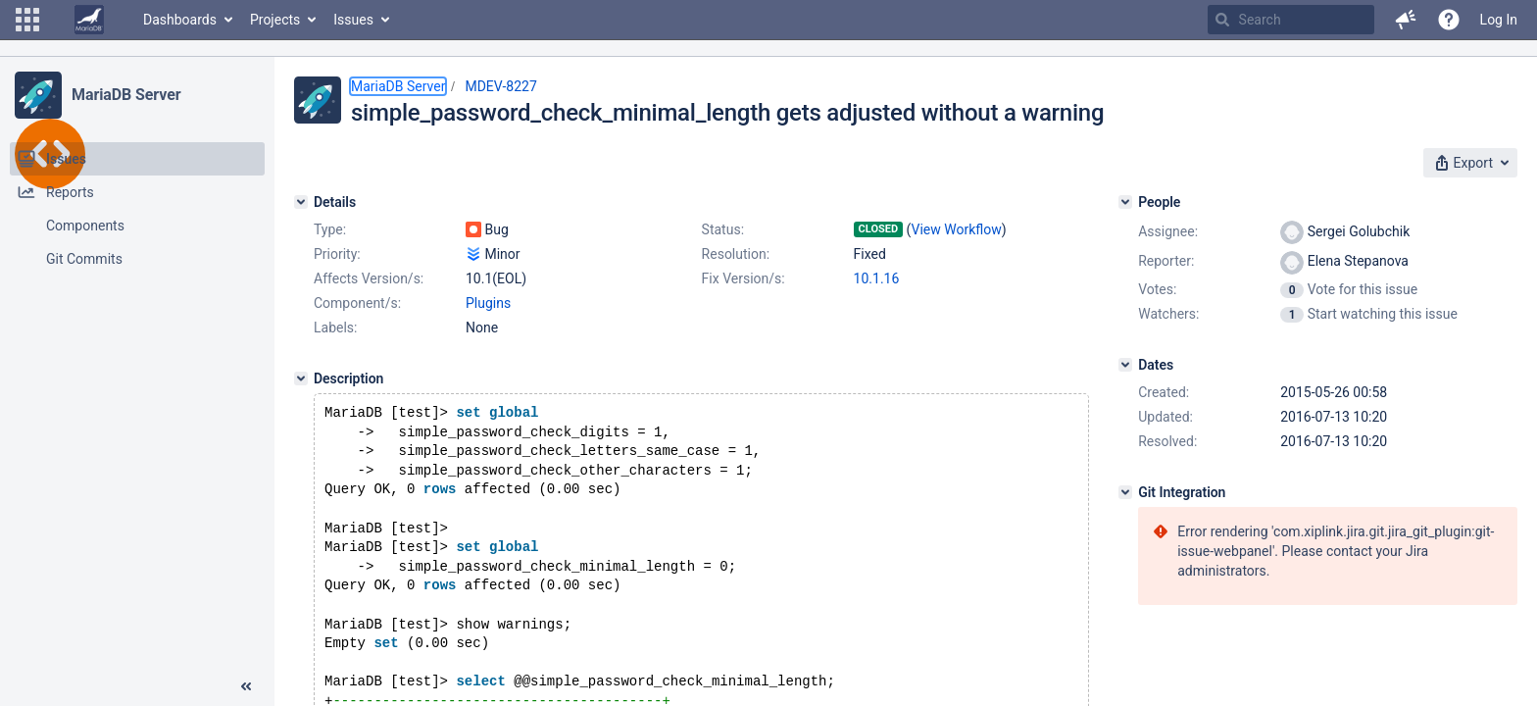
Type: (330, 229)
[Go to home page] (89, 19)
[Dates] (1125, 365)
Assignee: (1168, 231)
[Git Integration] (1125, 492)
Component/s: (357, 303)
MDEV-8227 (500, 86)
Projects (275, 19)
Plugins (488, 303)
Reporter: (1166, 261)
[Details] (301, 202)
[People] (1125, 202)
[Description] (301, 378)
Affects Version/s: (368, 278)
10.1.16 (877, 278)
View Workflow (957, 229)
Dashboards (180, 19)
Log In (1498, 19)
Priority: (337, 254)
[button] (27, 19)
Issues (353, 19)
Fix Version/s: (743, 278)
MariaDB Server (126, 94)
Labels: (335, 327)
